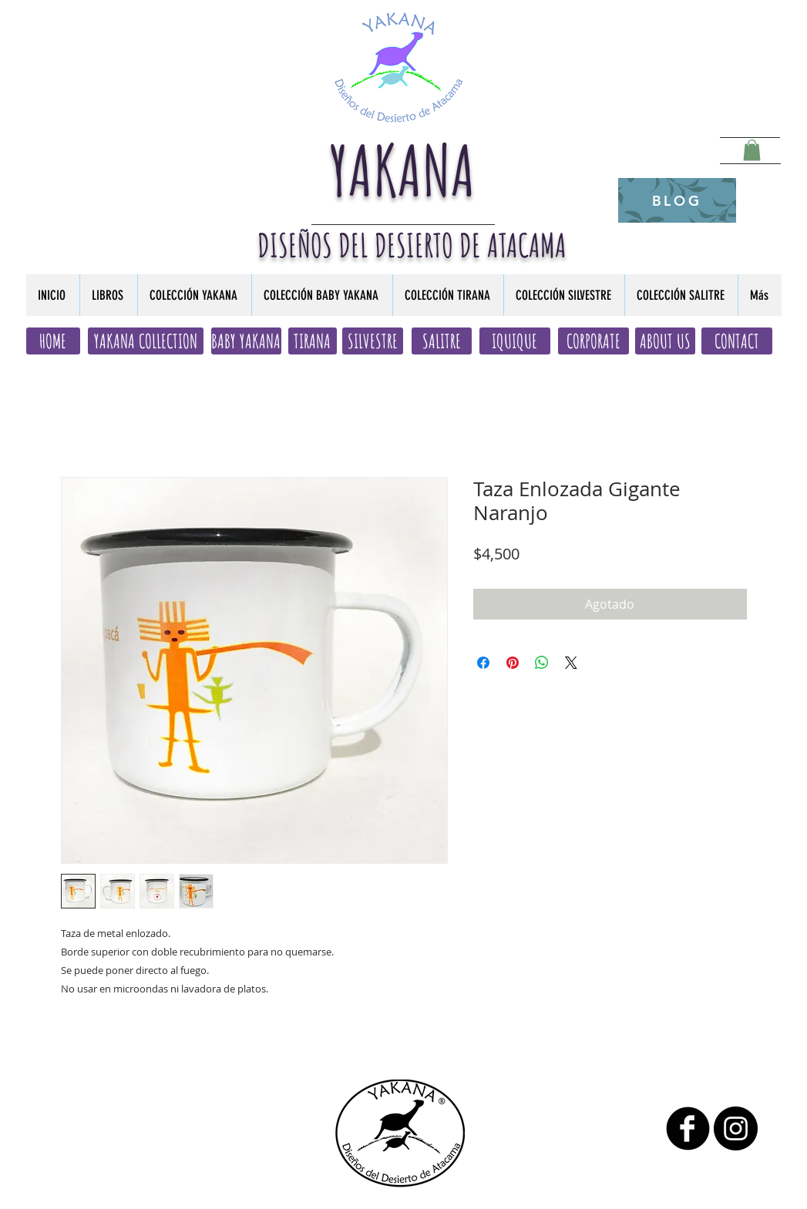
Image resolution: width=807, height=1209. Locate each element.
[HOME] (53, 340)
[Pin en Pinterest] (512, 662)
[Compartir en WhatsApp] (542, 662)
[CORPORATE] (593, 340)
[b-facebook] (688, 1128)
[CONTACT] (736, 340)
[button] (752, 149)
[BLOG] (677, 200)
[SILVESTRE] (372, 340)
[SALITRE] (442, 340)
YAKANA (403, 169)
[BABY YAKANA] (246, 340)
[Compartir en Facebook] (483, 662)
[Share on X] (571, 662)
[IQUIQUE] (514, 340)
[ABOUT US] (665, 340)
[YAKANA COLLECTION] (145, 340)
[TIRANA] (312, 340)
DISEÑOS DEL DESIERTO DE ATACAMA (412, 244)
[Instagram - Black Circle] (736, 1128)
